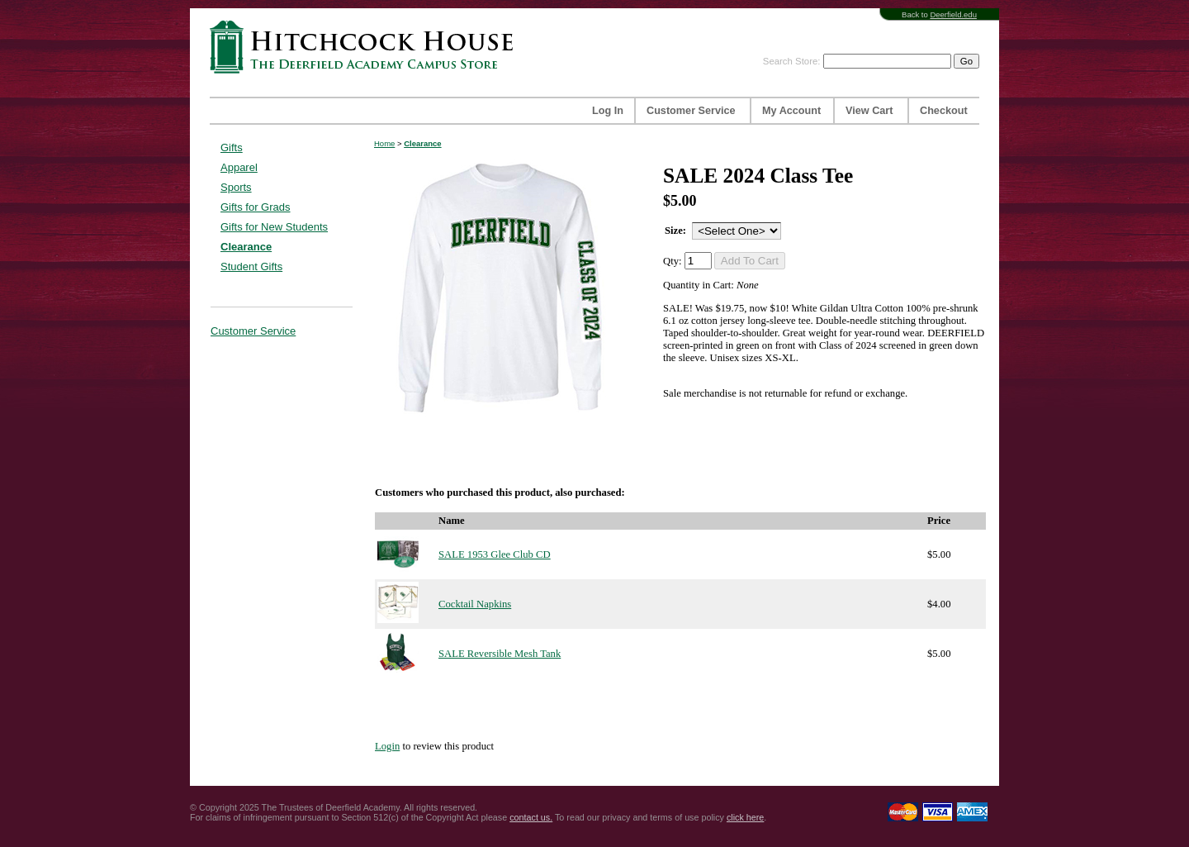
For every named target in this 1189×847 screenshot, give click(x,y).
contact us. (530, 817)
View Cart (869, 111)
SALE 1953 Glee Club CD (494, 554)
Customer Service (691, 111)
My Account (791, 111)
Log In (607, 111)
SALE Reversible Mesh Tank (499, 653)
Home (384, 143)
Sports (236, 187)
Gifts (231, 147)
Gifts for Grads (255, 207)
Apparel (239, 167)
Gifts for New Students (274, 227)
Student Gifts (251, 266)
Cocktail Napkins (474, 604)
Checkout (944, 111)
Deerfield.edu (953, 14)
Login (387, 746)
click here (745, 817)
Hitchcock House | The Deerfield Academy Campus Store (366, 47)
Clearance (246, 246)
